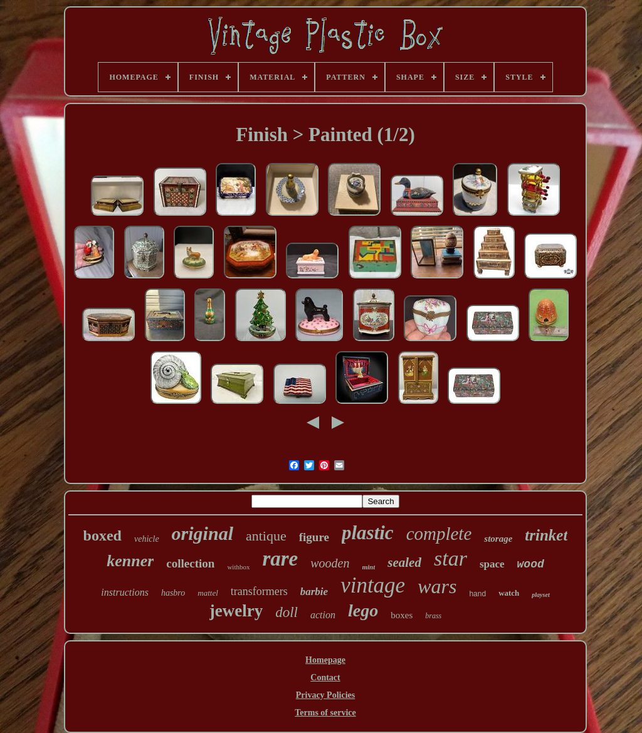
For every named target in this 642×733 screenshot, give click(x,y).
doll (286, 612)
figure (314, 537)
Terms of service (325, 712)
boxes (402, 615)
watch (508, 593)
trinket (546, 535)
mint (369, 567)
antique (266, 536)
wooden (329, 563)
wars (437, 586)
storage (498, 539)
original (202, 533)
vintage (372, 585)
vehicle (146, 539)
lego (363, 610)
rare (280, 558)
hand (477, 593)
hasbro (173, 593)
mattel (207, 593)
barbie (314, 592)
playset (540, 594)
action (322, 614)
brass (433, 615)
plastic (368, 533)
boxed (102, 535)
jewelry (236, 610)
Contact (325, 677)
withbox (238, 567)
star (450, 558)
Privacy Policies (325, 695)
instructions (125, 592)
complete (439, 534)
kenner (130, 561)
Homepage (325, 660)
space (492, 564)
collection (190, 563)
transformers (259, 591)
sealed (404, 562)
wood (530, 564)
